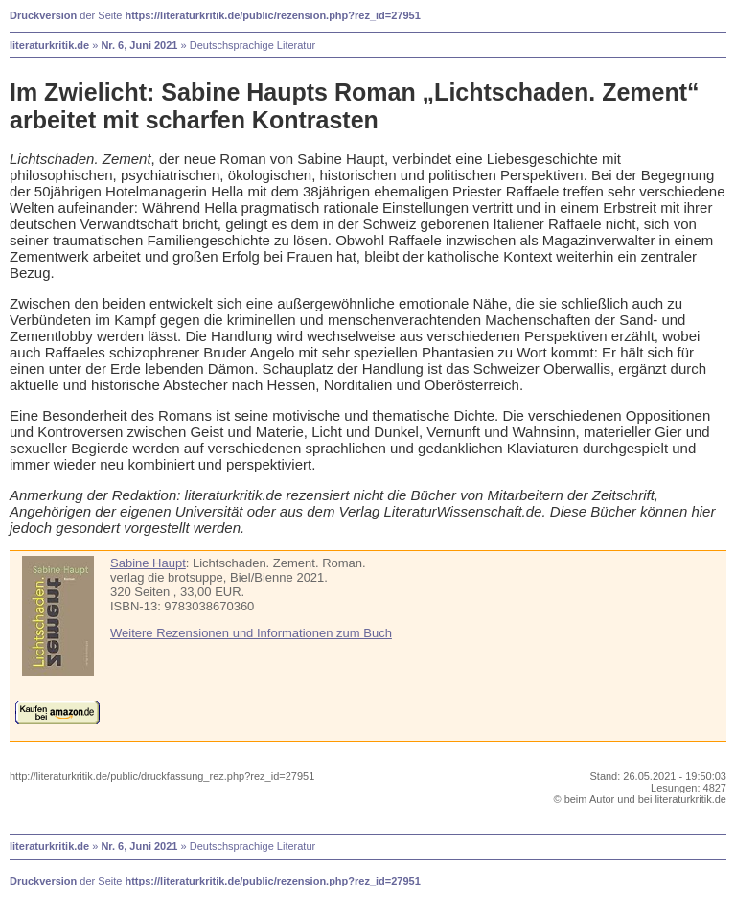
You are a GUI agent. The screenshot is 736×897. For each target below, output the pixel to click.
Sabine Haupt (148, 563)
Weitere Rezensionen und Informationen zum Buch (251, 633)
